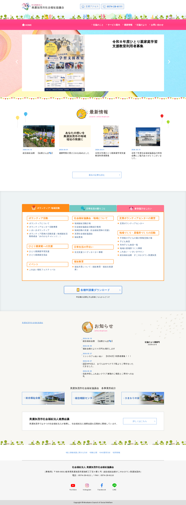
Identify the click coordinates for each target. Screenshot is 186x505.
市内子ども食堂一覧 (129, 245)
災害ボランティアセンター (133, 223)
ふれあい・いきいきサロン (133, 252)
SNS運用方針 (107, 453)
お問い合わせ (157, 25)
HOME (27, 24)
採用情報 (121, 453)
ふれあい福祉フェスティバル (43, 269)
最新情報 (128, 25)
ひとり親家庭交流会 (39, 255)
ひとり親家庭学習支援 (40, 251)
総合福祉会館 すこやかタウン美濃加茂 (139, 256)
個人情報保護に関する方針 (74, 453)
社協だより (142, 25)
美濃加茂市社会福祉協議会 (32, 324)
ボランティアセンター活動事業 (44, 227)
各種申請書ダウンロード (92, 290)
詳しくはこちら (140, 422)
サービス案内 (114, 25)
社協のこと (98, 25)
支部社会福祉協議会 (84, 234)
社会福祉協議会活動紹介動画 (88, 227)
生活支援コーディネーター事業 (90, 252)
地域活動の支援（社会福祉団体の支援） (94, 230)
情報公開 (94, 453)
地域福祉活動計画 (83, 223)
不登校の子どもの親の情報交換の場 (137, 238)
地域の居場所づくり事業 (132, 249)
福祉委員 (79, 238)
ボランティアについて (40, 223)
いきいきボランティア (40, 230)
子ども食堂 (125, 242)
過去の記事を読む (97, 175)
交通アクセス (90, 6)
